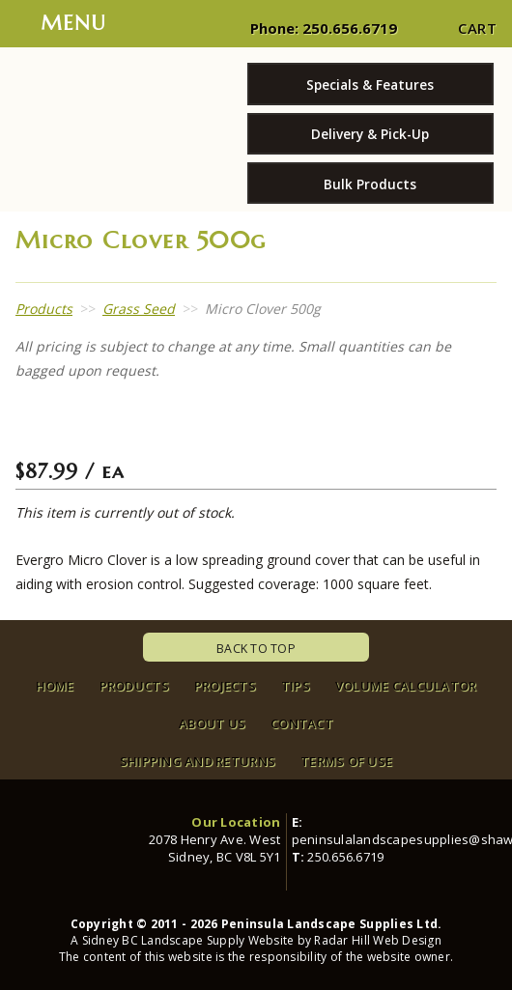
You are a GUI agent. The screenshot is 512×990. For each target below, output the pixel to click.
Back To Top (256, 648)
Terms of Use (346, 761)
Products (43, 308)
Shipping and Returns (197, 761)
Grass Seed (138, 308)
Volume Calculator (405, 685)
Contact (301, 723)
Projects (225, 685)
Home (55, 685)
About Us (212, 723)
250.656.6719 (349, 28)
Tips (295, 685)
